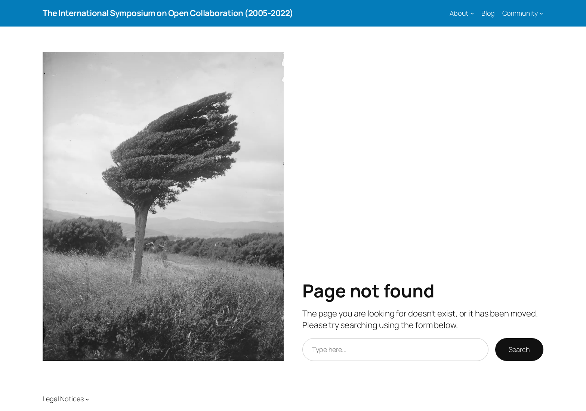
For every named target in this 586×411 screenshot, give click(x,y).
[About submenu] (472, 13)
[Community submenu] (541, 13)
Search (519, 349)
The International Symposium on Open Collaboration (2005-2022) (168, 13)
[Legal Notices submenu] (87, 399)
